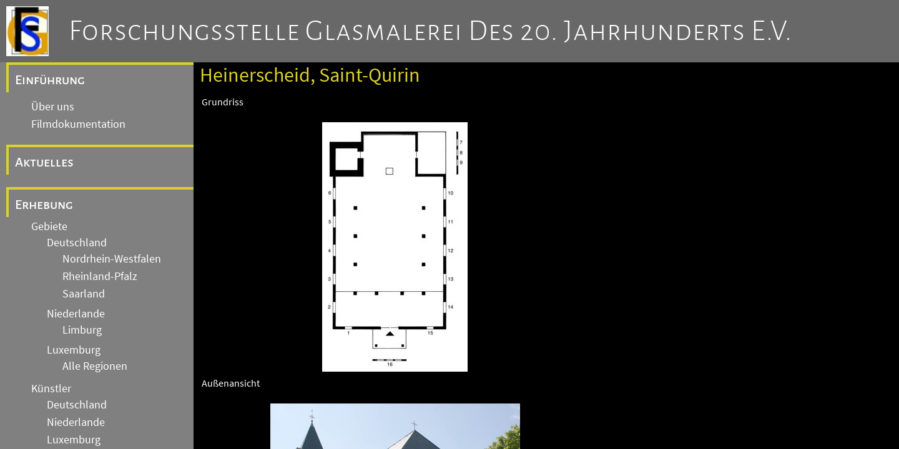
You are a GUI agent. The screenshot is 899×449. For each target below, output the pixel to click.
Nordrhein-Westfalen (111, 259)
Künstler (51, 388)
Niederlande (76, 314)
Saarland (83, 294)
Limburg (82, 330)
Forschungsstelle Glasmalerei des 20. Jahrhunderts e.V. (430, 31)
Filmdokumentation (78, 124)
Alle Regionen (94, 366)
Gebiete (49, 226)
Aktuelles (44, 162)
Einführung (50, 80)
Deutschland (77, 242)
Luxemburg (74, 350)
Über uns (52, 106)
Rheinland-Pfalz (99, 276)
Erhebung (44, 204)
